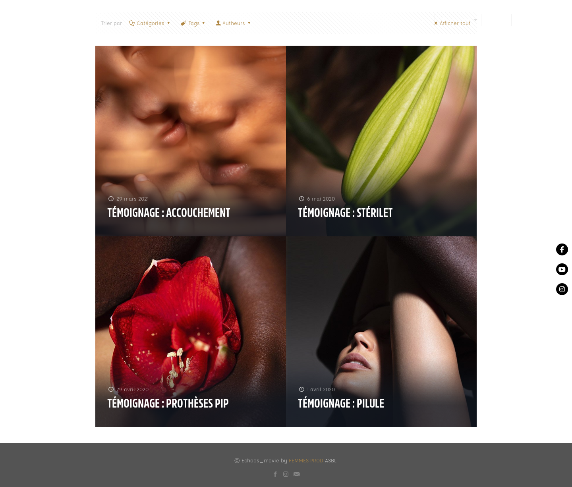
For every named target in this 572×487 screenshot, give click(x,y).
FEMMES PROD (306, 460)
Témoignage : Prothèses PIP (168, 404)
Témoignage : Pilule (341, 404)
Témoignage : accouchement (168, 213)
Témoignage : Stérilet (345, 213)
